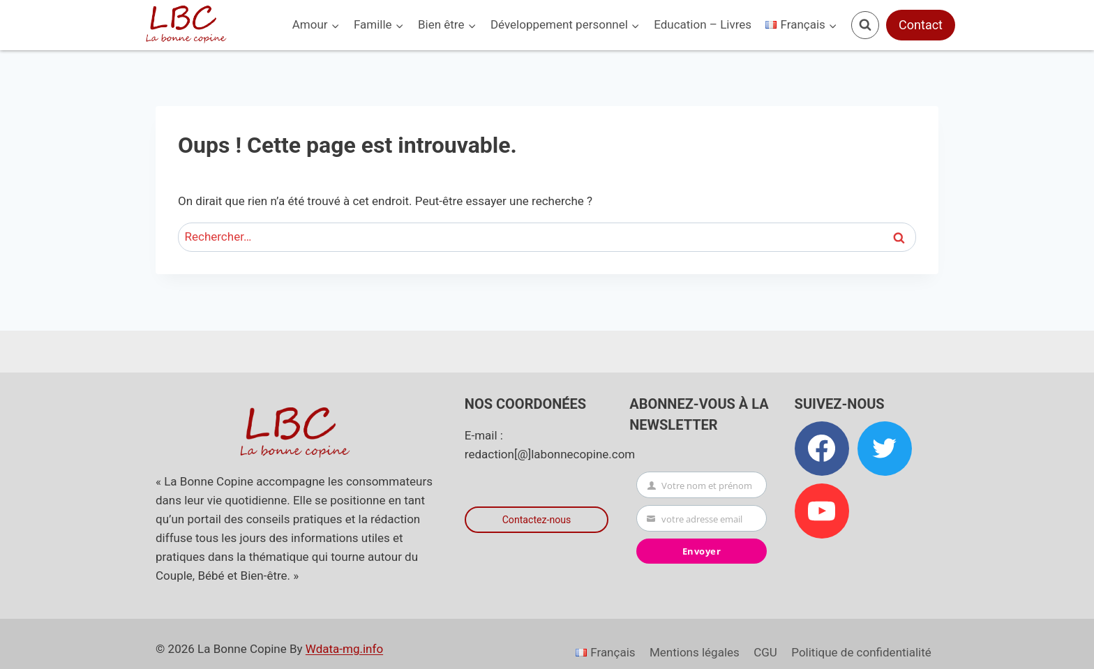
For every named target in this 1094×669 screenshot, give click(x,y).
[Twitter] (884, 448)
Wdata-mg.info (344, 649)
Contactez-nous (537, 520)
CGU (765, 652)
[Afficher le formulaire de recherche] (865, 25)
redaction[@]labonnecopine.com (550, 454)
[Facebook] (822, 448)
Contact (921, 24)
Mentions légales (695, 652)
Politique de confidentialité (861, 652)
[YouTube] (822, 510)
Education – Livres (702, 24)
